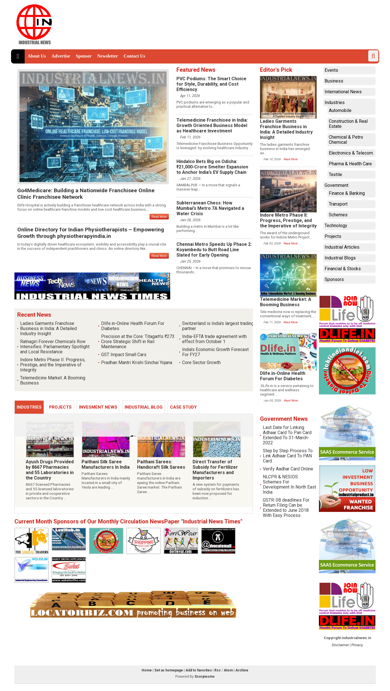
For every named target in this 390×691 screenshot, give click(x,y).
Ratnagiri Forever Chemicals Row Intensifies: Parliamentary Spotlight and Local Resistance (54, 346)
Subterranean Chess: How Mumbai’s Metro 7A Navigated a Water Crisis (210, 208)
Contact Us (134, 56)
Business (334, 81)
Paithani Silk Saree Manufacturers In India (106, 464)
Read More (159, 216)
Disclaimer (340, 645)
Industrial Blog (144, 407)
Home (147, 670)
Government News (284, 418)
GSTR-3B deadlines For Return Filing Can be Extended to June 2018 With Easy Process (286, 507)
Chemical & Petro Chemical (346, 139)
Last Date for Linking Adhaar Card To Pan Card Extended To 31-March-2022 (287, 435)
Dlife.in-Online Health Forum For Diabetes (132, 326)
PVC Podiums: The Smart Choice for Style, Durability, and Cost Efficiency (211, 84)
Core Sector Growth (201, 362)
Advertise (61, 56)
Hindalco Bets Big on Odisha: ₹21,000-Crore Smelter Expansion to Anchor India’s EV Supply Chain (212, 167)
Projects (60, 407)
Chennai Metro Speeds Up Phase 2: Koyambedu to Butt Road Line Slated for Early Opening (214, 250)
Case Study (183, 407)
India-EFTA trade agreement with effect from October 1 (214, 339)
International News (343, 91)
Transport (338, 204)
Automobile (340, 110)
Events (331, 70)
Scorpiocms (205, 677)
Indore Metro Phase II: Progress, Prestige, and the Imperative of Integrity (52, 365)
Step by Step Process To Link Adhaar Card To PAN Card (288, 456)
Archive (241, 670)
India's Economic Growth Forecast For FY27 (215, 352)
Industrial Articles (342, 247)
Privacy (357, 645)
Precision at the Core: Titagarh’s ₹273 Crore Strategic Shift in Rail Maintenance (137, 341)
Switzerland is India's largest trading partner (218, 326)
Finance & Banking (347, 193)
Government (336, 185)
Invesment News (98, 407)
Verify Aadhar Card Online (288, 469)
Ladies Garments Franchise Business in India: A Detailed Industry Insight (48, 328)
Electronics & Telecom (351, 153)
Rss (217, 670)
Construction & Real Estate (348, 124)
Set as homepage (168, 670)
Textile (335, 174)
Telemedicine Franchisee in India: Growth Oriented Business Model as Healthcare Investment (212, 125)
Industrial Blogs (340, 258)
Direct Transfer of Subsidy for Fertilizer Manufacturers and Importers (215, 470)
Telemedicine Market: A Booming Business (52, 380)
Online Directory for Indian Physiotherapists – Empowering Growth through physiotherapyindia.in (90, 232)
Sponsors (334, 279)
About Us (36, 56)
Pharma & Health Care (350, 163)
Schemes (338, 214)
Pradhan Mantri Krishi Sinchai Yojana (136, 362)
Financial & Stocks (343, 268)
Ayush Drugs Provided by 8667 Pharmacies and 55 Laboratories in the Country (50, 470)
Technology (336, 225)
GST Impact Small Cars (123, 354)
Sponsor (83, 56)
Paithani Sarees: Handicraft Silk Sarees (161, 464)
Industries (29, 407)
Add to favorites (199, 670)
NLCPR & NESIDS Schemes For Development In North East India (289, 484)
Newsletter (107, 56)
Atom (228, 670)
